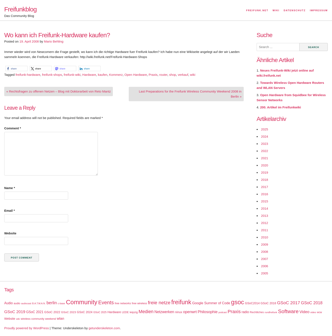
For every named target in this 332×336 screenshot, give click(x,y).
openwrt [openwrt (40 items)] (190, 312)
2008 (264, 251)
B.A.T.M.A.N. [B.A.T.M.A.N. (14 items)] (39, 303)
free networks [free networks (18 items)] (123, 303)
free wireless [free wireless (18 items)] (139, 303)
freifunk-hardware (27, 74)
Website (10, 233)
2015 (264, 201)
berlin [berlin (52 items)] (52, 302)
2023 (264, 143)
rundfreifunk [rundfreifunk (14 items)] (271, 312)
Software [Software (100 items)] (288, 311)
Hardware (89, 74)
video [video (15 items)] (313, 312)
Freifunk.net (257, 10)
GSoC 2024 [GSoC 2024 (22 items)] (85, 312)
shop (172, 74)
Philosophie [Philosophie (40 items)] (208, 312)
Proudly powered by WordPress (26, 328)
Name (9, 188)
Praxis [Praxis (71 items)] (234, 311)
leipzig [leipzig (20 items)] (134, 312)
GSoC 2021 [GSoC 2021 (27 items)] (34, 312)
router (163, 74)
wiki (192, 74)
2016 (264, 194)
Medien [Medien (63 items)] (146, 311)
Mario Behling (54, 41)
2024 (264, 136)
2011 (264, 230)
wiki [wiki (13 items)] (18, 319)
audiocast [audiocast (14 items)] (26, 303)
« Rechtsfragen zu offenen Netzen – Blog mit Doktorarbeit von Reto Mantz (58, 91)
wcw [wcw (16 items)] (319, 312)
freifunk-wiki (72, 74)
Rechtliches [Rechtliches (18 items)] (257, 312)
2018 (264, 179)
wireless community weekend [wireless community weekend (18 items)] (38, 318)
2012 (264, 223)
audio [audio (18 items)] (17, 303)
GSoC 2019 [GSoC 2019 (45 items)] (14, 312)
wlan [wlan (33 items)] (60, 319)
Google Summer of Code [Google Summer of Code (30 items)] (211, 303)
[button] (16, 68)
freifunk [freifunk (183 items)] (181, 302)
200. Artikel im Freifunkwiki (280, 107)
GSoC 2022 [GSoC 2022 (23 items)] (52, 312)
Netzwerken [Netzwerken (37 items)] (164, 312)
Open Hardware (136, 74)
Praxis (153, 74)
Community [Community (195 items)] (81, 302)
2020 (264, 165)
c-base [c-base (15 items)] (61, 303)
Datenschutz (295, 10)
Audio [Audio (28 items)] (8, 303)
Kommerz (116, 74)
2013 (264, 215)
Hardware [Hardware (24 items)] (114, 312)
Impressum (319, 10)
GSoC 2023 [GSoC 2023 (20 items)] (68, 312)
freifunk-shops (52, 74)
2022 (264, 151)
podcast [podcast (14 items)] (223, 312)
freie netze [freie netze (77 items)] (159, 302)
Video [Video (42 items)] (304, 312)
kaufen (102, 74)
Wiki (276, 10)
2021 (264, 158)
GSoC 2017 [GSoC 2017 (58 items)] (288, 302)
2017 (264, 187)
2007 (264, 259)
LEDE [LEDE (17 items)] (125, 312)
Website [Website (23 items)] (9, 318)
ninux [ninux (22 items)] (178, 312)
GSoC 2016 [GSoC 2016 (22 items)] (268, 303)
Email (9, 210)
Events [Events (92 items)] (106, 302)
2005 (264, 273)
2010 (264, 237)
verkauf (183, 74)
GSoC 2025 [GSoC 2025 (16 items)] (100, 312)
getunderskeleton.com (104, 328)
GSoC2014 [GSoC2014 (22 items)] (252, 303)
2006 (264, 266)
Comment (12, 128)
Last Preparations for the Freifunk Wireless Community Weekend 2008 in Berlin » (190, 94)
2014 (264, 208)
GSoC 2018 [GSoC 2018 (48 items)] (311, 302)
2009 (264, 244)
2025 (264, 129)
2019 (264, 172)
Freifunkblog (20, 9)
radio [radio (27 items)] (245, 312)
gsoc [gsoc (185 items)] (237, 302)
